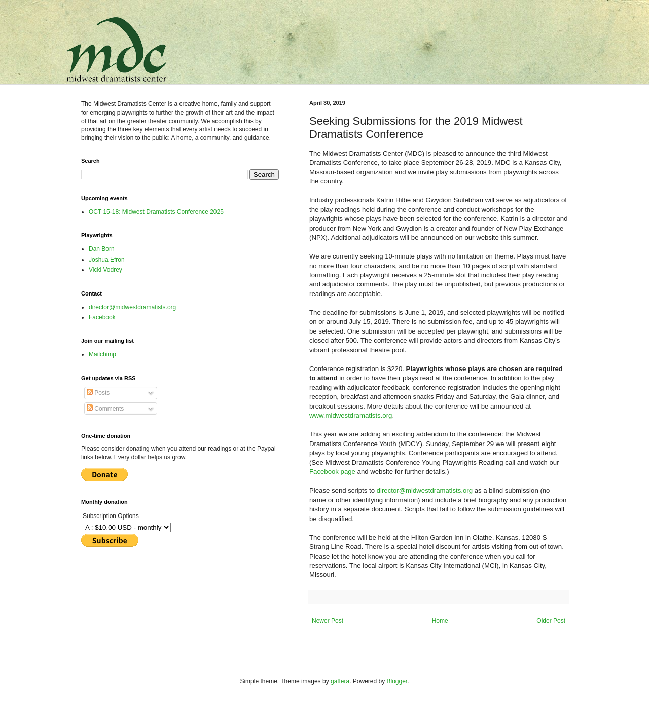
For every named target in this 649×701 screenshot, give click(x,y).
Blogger (397, 681)
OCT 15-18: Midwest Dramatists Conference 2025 (156, 211)
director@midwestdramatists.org (425, 490)
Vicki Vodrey (105, 269)
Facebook (102, 317)
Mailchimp (102, 354)
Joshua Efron (107, 259)
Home (440, 620)
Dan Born (102, 248)
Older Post (550, 620)
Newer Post (327, 620)
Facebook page (332, 471)
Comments (105, 408)
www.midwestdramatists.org (350, 415)
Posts (98, 392)
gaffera (340, 681)
